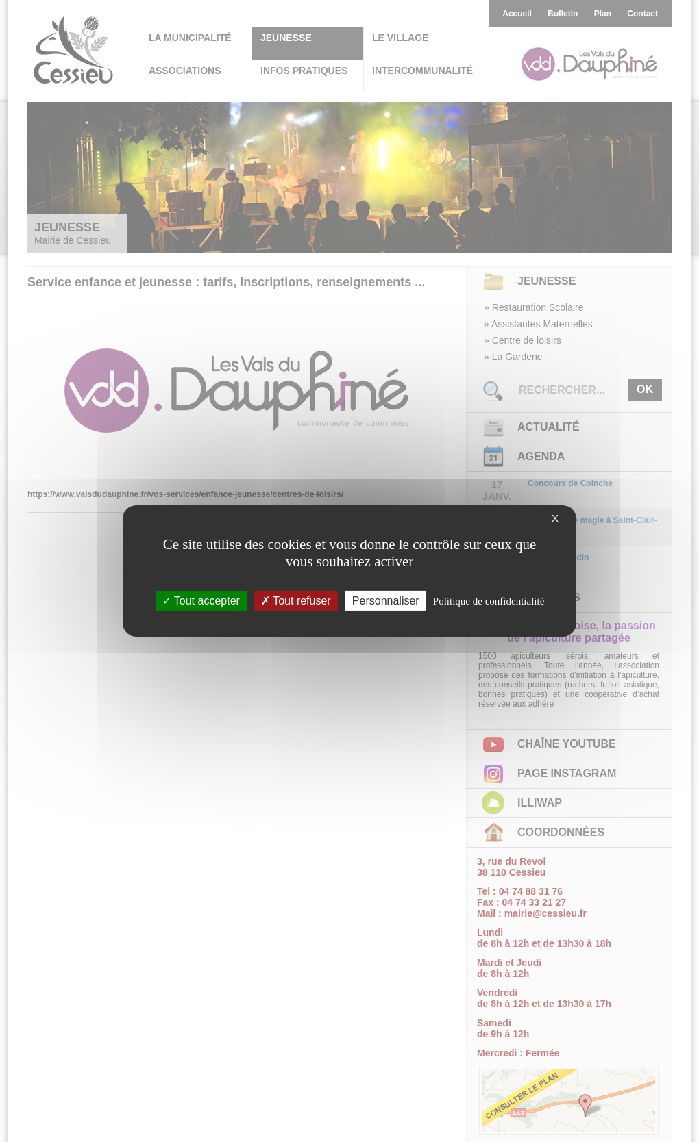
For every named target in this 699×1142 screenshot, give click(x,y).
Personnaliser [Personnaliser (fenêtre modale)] (385, 601)
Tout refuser (296, 601)
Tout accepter (201, 601)
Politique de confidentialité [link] (488, 601)
